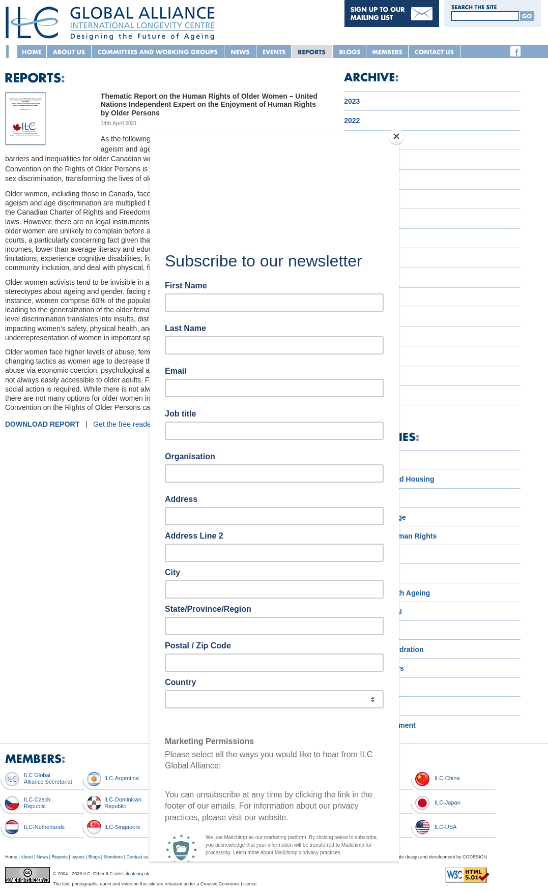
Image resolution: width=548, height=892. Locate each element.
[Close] (396, 136)
